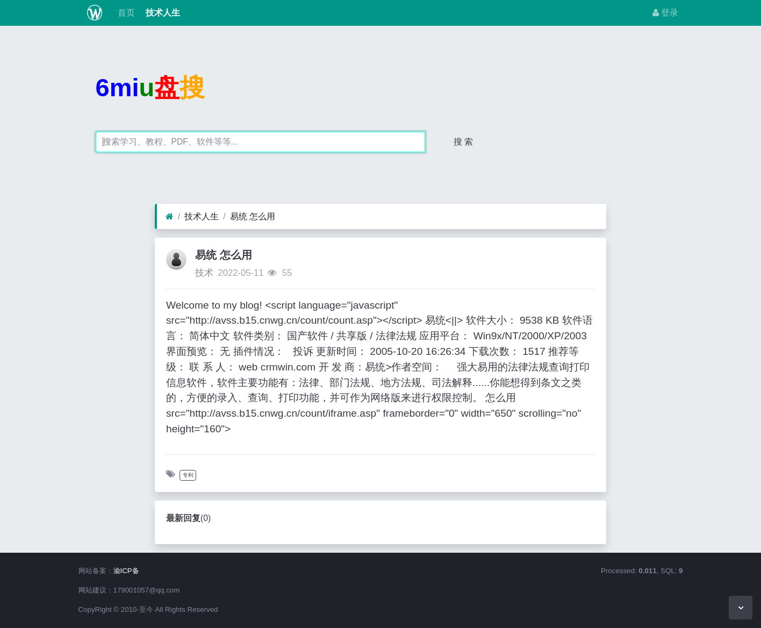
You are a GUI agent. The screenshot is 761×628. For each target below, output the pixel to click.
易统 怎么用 (252, 216)
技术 (204, 273)
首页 (124, 12)
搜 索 (463, 141)
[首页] (170, 216)
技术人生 (161, 12)
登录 (665, 12)
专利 (188, 475)
